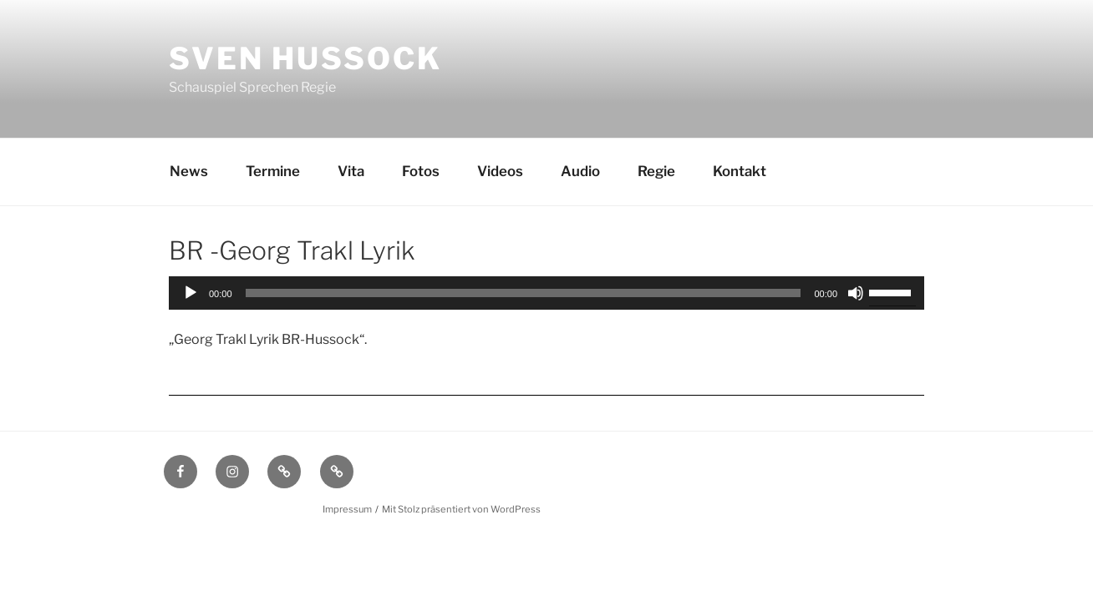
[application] (546, 293)
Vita (351, 171)
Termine (273, 171)
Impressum (347, 509)
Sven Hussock (305, 58)
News (189, 171)
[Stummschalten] (855, 293)
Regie (656, 171)
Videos (500, 171)
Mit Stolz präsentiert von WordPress (461, 509)
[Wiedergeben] (190, 293)
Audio (580, 171)
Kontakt (739, 171)
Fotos (421, 171)
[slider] (523, 293)
